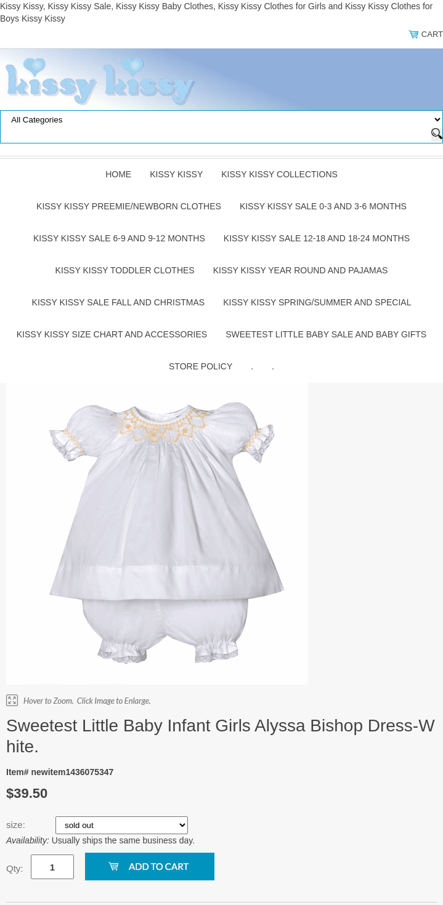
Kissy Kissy (176, 174)
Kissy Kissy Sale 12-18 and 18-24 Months (317, 238)
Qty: (14, 868)
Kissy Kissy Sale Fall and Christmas (118, 302)
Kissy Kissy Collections (279, 174)
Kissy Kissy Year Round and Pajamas (300, 270)
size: (17, 824)
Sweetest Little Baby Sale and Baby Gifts (326, 334)
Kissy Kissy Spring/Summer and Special (317, 302)
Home (118, 174)
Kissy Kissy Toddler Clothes (125, 270)
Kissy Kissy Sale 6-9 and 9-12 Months (119, 238)
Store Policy (200, 366)
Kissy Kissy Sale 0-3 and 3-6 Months (323, 206)
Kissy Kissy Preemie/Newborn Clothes (128, 206)
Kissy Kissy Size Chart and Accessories (112, 334)
